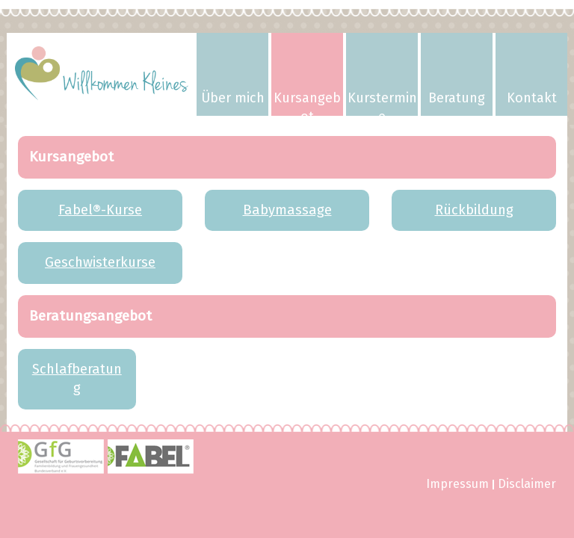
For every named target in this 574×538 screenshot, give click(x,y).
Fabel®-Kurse (100, 210)
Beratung (456, 98)
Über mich (233, 98)
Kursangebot (307, 103)
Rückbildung (474, 210)
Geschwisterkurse (100, 262)
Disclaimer (527, 484)
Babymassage (287, 210)
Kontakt (532, 98)
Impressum (457, 484)
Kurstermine (382, 103)
